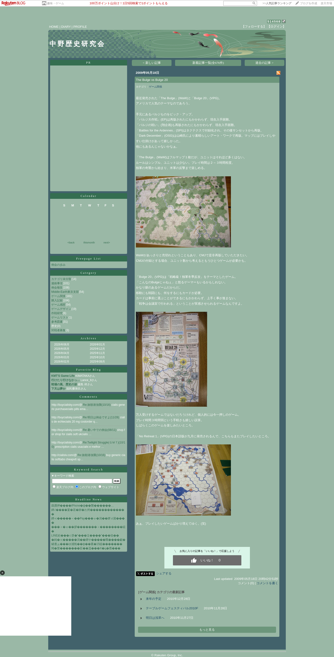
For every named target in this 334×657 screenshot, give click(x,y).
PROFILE (80, 26)
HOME (54, 26)
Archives (88, 338)
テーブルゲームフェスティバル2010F (172, 608)
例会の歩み (58, 264)
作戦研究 (57, 313)
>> (276, 3)
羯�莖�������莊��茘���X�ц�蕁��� (85, 548)
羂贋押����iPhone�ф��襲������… (82, 505)
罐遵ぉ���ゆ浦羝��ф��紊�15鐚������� (86, 544)
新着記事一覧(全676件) (208, 63)
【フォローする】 (254, 26)
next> (107, 242)
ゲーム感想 (58, 304)
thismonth (89, 242)
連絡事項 (57, 283)
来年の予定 (153, 599)
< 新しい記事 (152, 63)
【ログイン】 (276, 26)
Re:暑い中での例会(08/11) (100, 430)
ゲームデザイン (61, 309)
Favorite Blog (88, 369)
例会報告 (57, 287)
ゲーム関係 (58, 296)
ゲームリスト (59, 317)
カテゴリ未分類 (61, 279)
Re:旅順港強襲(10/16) (97, 404)
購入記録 (57, 300)
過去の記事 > (264, 63)
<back (71, 242)
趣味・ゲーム (55, 3)
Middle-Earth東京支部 (65, 292)
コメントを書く (267, 583)
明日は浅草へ (155, 618)
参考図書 (57, 321)
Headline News (88, 499)
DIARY (66, 26)
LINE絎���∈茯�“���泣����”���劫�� (85, 535)
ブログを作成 (308, 3)
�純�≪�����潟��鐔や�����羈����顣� (88, 539)
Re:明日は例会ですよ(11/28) (101, 417)
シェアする (164, 573)
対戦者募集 (58, 330)
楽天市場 (326, 3)
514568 (274, 21)
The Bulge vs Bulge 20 (152, 80)
